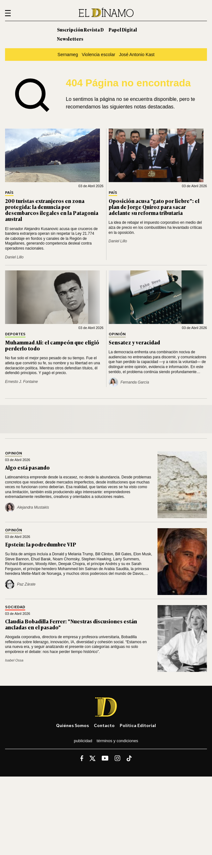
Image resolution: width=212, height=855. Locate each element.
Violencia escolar (98, 54)
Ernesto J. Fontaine (21, 381)
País (9, 193)
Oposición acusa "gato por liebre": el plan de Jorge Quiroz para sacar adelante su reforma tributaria (154, 207)
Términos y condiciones (117, 740)
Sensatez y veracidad (134, 342)
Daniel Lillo (14, 257)
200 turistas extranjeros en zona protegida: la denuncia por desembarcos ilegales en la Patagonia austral (51, 210)
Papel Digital (123, 29)
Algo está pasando (27, 467)
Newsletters (70, 38)
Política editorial (138, 725)
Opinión (117, 334)
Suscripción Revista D (80, 29)
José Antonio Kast (137, 54)
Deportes (15, 334)
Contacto (104, 725)
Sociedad (15, 607)
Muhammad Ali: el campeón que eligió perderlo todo (52, 345)
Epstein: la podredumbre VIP (40, 544)
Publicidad (83, 740)
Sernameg (68, 54)
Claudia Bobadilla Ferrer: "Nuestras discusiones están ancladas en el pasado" (71, 624)
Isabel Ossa (14, 660)
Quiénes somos (72, 725)
